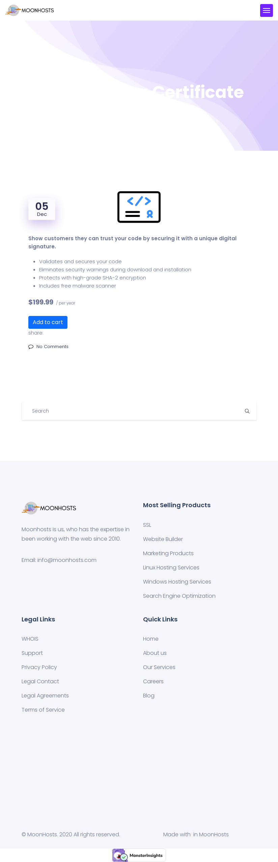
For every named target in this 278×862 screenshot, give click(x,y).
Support (32, 653)
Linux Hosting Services (171, 567)
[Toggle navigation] (266, 10)
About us (155, 653)
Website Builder (163, 539)
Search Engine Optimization (179, 596)
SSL (147, 525)
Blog (149, 695)
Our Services (159, 667)
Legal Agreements (45, 695)
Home (151, 639)
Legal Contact (40, 681)
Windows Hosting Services (177, 582)
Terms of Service (43, 710)
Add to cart (48, 322)
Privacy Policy (39, 667)
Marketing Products (168, 553)
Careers (153, 681)
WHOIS (30, 639)
